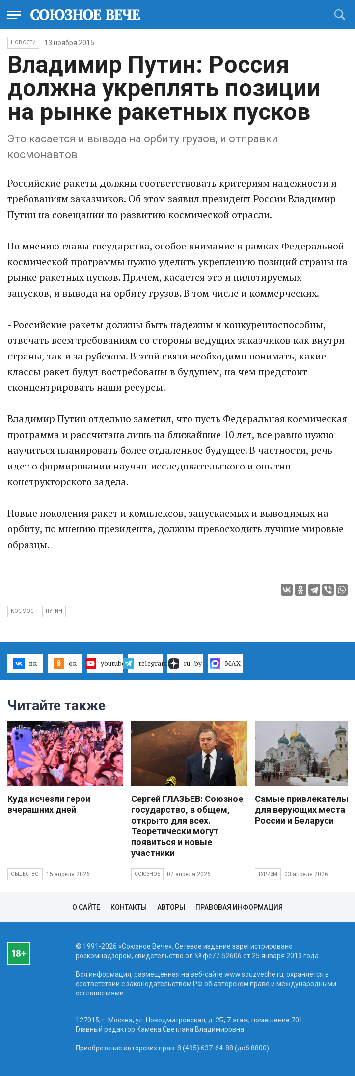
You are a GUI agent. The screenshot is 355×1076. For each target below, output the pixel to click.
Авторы (171, 907)
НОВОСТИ (23, 42)
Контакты (128, 907)
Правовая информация (239, 907)
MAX (225, 663)
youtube (105, 663)
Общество (25, 874)
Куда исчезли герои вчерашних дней (48, 804)
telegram (145, 663)
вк (24, 663)
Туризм (267, 874)
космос (22, 611)
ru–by (185, 663)
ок (65, 663)
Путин (54, 611)
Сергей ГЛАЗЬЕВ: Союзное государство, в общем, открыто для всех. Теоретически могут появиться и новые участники (187, 826)
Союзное (147, 874)
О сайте (86, 907)
